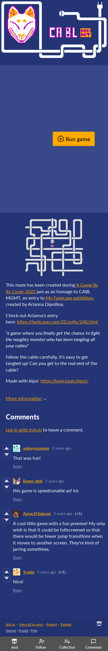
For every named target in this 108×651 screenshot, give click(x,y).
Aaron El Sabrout (37, 513)
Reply (17, 466)
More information (26, 398)
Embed (66, 624)
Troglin (28, 572)
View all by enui (31, 624)
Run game (73, 138)
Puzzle (23, 630)
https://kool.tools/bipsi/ (64, 380)
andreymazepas (36, 448)
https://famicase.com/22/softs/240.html (57, 321)
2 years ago (61, 448)
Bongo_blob (32, 481)
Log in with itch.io (24, 429)
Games (11, 630)
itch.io (10, 624)
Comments (93, 644)
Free (34, 630)
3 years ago (54, 481)
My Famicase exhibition (69, 297)
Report (52, 624)
